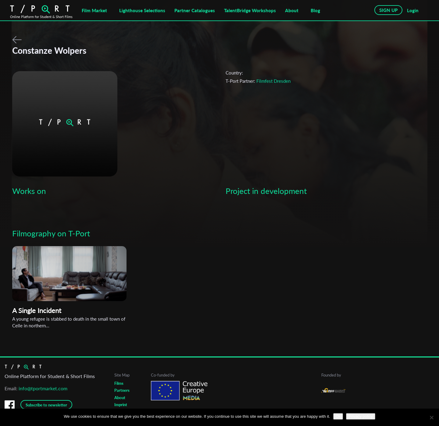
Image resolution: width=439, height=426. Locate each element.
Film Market (94, 10)
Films (118, 383)
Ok (338, 416)
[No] (431, 417)
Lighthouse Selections (142, 10)
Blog (315, 10)
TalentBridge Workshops (250, 10)
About (291, 10)
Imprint (120, 404)
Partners (122, 390)
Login (413, 10)
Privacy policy (360, 416)
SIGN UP (388, 10)
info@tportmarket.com (43, 388)
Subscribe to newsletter (46, 404)
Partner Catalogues (194, 10)
